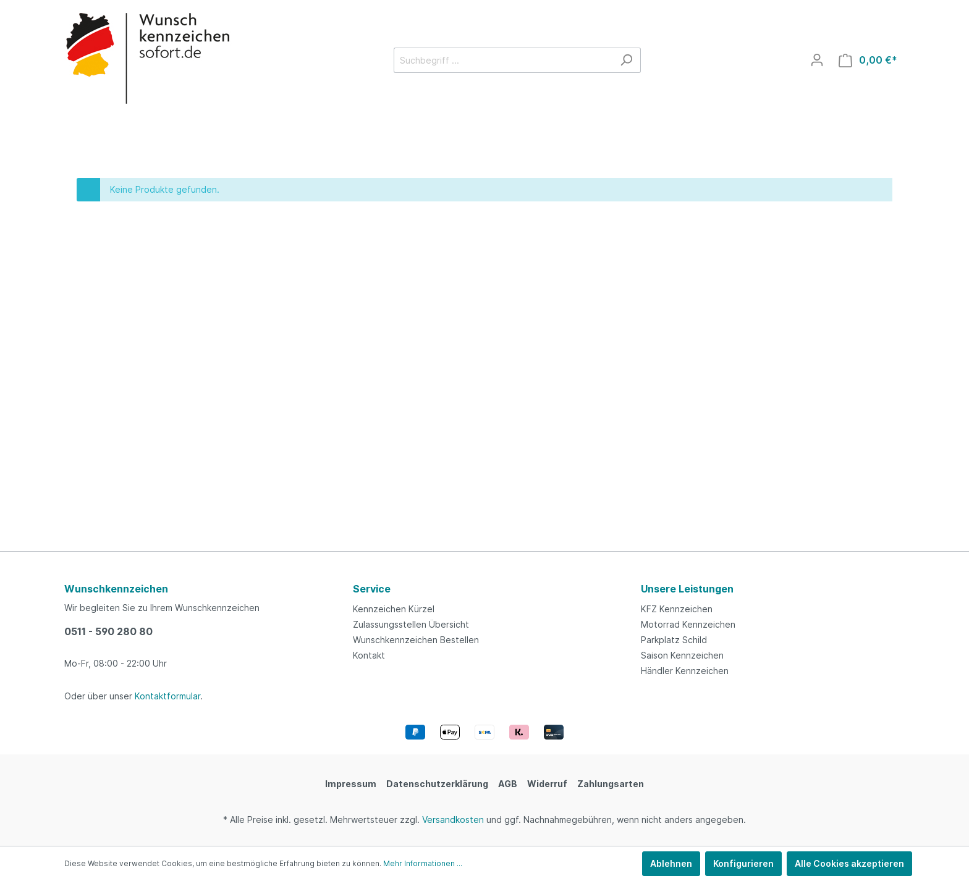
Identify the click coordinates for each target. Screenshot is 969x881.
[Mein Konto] (817, 60)
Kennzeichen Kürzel (393, 609)
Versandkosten (453, 819)
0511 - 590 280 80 (108, 631)
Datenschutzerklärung (437, 783)
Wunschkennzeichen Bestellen (416, 639)
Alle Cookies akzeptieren (849, 863)
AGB (507, 783)
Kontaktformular (167, 696)
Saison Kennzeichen (682, 655)
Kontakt (369, 655)
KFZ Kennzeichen (677, 609)
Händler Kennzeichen (685, 670)
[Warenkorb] (868, 60)
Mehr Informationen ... (422, 863)
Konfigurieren (743, 863)
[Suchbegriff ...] (503, 60)
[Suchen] (626, 60)
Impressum (350, 783)
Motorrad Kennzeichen (688, 624)
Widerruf (547, 783)
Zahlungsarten (610, 783)
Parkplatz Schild (674, 639)
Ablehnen (671, 863)
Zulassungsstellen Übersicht (411, 624)
